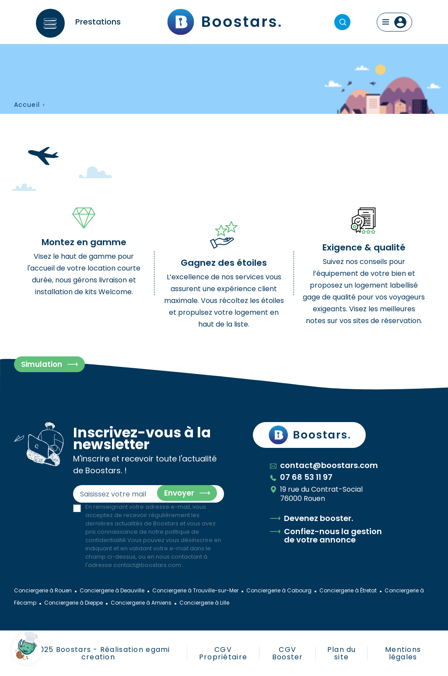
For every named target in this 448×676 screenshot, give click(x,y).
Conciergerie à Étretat (348, 590)
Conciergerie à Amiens (141, 602)
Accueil (27, 105)
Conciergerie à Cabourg (279, 590)
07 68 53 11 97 (301, 477)
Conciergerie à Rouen (43, 590)
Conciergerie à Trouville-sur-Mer (195, 590)
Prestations (98, 21)
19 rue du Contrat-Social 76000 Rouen (316, 494)
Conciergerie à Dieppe (73, 602)
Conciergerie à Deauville (112, 590)
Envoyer (179, 493)
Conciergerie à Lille (204, 602)
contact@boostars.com (147, 565)
